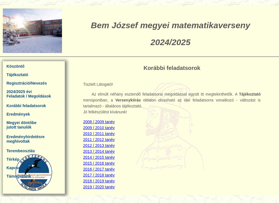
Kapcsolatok (18, 168)
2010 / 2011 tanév (99, 133)
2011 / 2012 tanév (99, 139)
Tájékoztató (17, 74)
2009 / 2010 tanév (99, 127)
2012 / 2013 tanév (99, 145)
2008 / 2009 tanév (99, 122)
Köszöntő (15, 66)
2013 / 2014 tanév (99, 151)
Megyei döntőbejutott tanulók (21, 124)
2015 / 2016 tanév (99, 163)
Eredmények (18, 114)
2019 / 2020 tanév (99, 187)
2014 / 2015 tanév (99, 157)
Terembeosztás (20, 151)
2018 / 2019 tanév (99, 181)
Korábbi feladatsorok (26, 105)
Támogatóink (18, 176)
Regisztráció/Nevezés (26, 83)
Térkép (12, 159)
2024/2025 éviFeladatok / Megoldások (28, 93)
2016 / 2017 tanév (99, 169)
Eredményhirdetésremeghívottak (25, 139)
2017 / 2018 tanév (99, 175)
